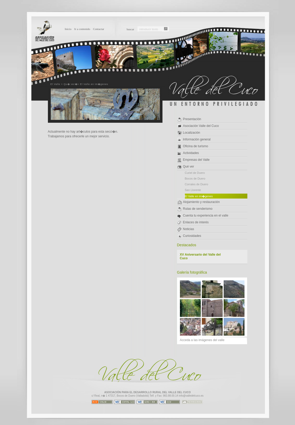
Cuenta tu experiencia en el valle (203, 216)
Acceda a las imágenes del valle (202, 340)
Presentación (189, 119)
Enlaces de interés (193, 222)
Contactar (98, 28)
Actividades (188, 153)
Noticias (186, 229)
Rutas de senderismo (195, 209)
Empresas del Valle (194, 160)
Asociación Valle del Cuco (198, 126)
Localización (189, 133)
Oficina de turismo (193, 146)
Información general (194, 139)
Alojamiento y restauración (199, 202)
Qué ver (186, 166)
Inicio (68, 28)
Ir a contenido (82, 28)
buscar (130, 29)
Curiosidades (189, 236)
